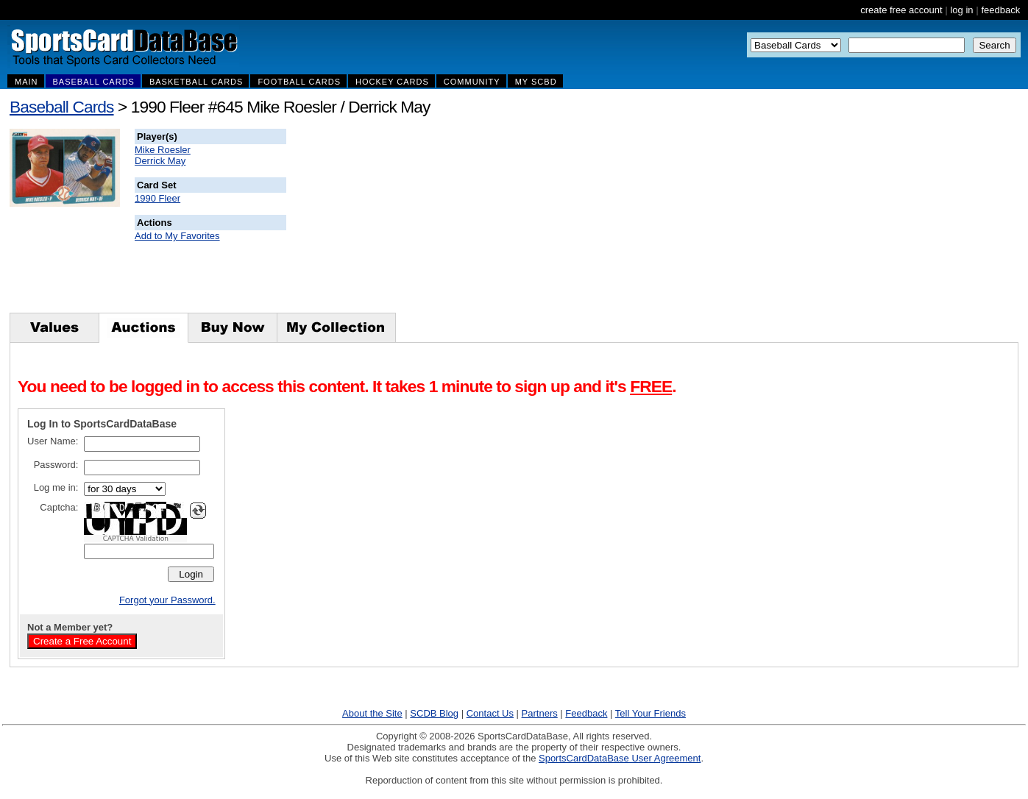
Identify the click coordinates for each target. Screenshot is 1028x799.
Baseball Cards (62, 106)
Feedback (586, 713)
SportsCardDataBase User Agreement (620, 758)
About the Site (372, 713)
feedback (1000, 9)
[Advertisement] (552, 221)
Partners (540, 713)
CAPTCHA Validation (136, 538)
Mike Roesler (163, 149)
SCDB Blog (434, 713)
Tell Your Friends (650, 713)
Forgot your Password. (167, 600)
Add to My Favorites (177, 235)
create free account (901, 9)
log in (961, 9)
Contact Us (490, 713)
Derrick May (160, 160)
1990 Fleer (157, 198)
